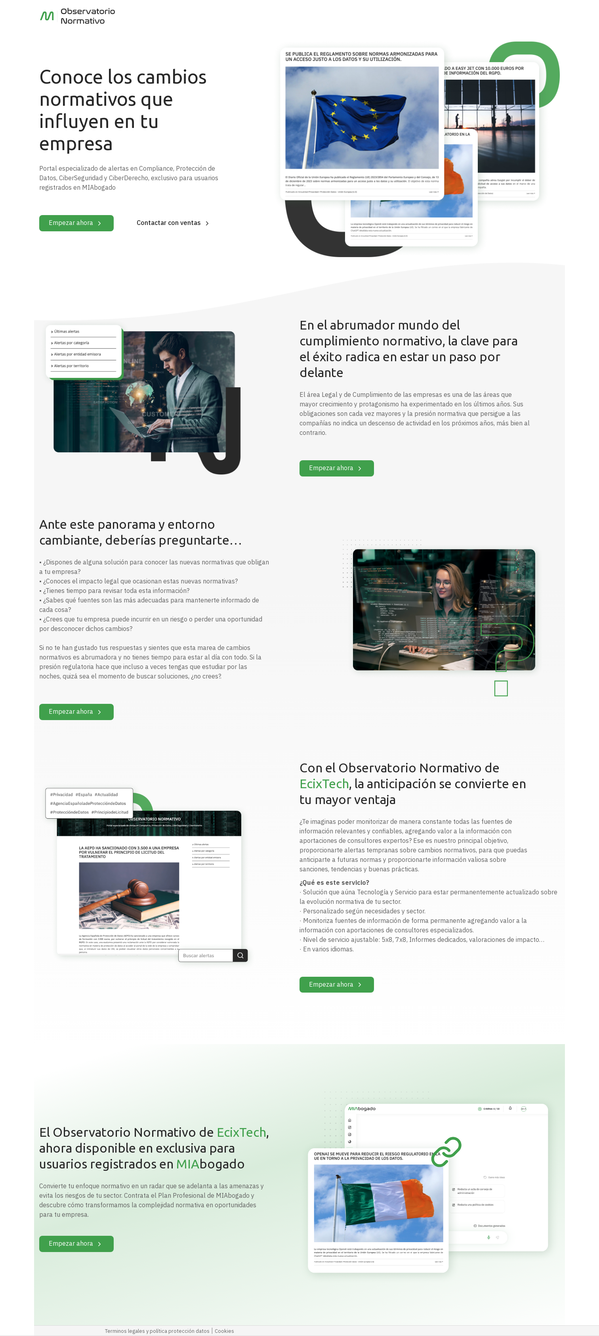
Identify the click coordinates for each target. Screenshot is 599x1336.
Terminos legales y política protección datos (157, 1331)
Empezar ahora (76, 223)
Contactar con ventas (174, 223)
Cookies (224, 1331)
